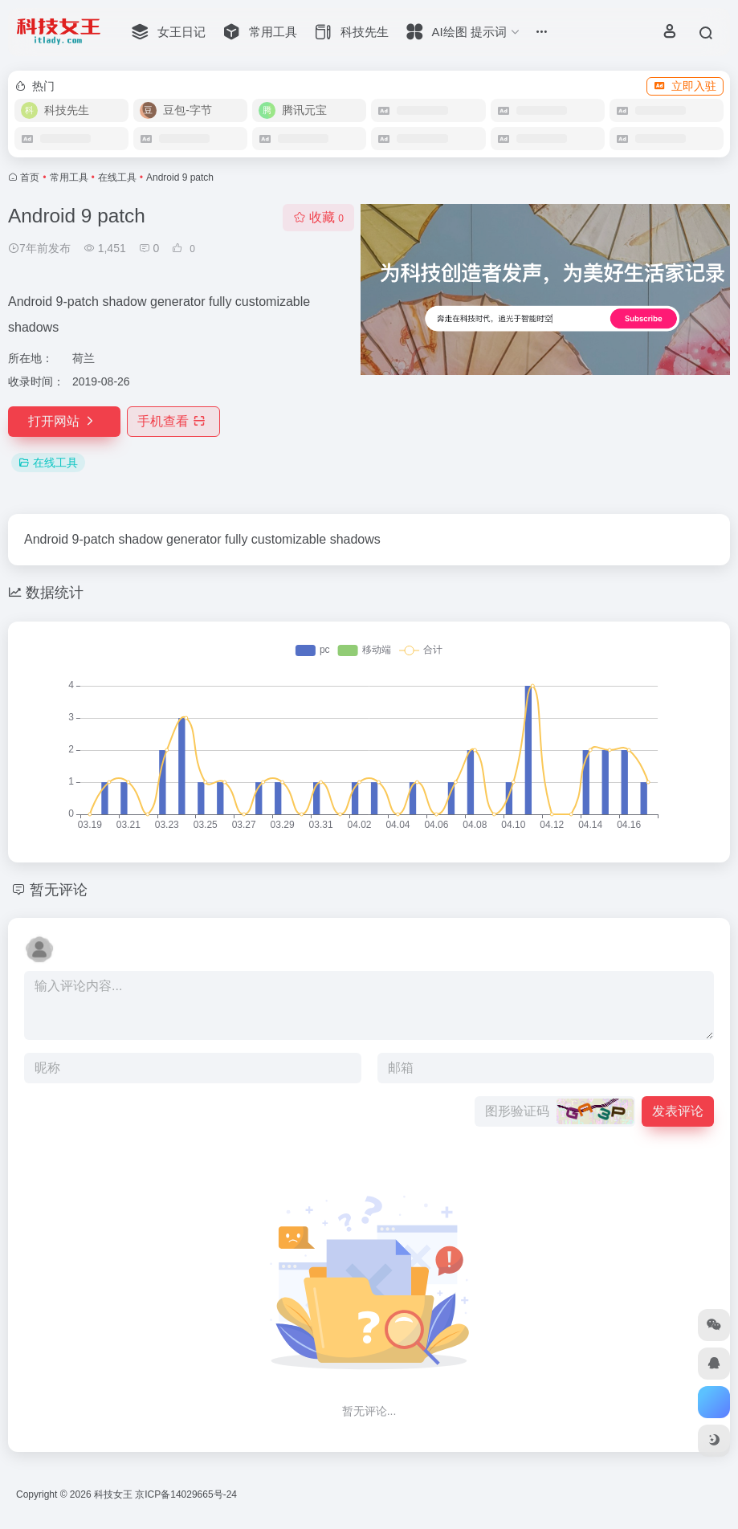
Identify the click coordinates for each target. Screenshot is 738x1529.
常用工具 (69, 177)
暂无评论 (59, 890)
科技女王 (113, 1494)
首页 (29, 177)
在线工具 (117, 177)
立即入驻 (685, 86)
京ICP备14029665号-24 (187, 1494)
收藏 (318, 217)
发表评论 (677, 1111)
